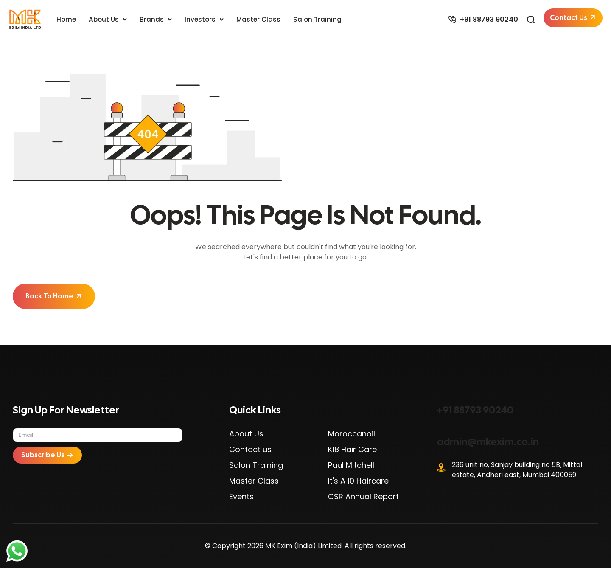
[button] (109, 19)
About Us (109, 19)
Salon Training (322, 19)
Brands (158, 19)
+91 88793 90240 (475, 409)
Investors (207, 19)
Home (66, 19)
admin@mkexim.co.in (488, 441)
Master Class (262, 19)
